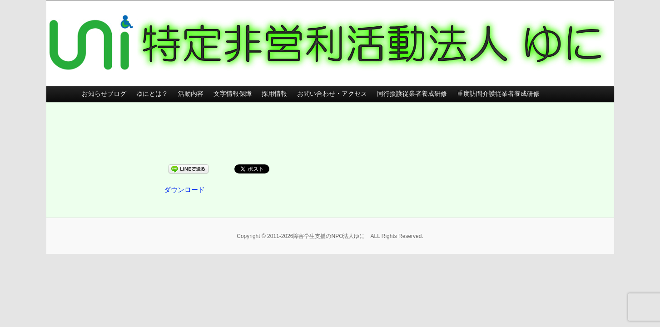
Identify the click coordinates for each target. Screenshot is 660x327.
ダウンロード (184, 189)
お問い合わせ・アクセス (332, 93)
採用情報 (274, 93)
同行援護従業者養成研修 (412, 93)
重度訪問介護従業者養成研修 (498, 93)
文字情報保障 (232, 93)
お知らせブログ (104, 93)
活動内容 (190, 93)
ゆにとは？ (152, 93)
